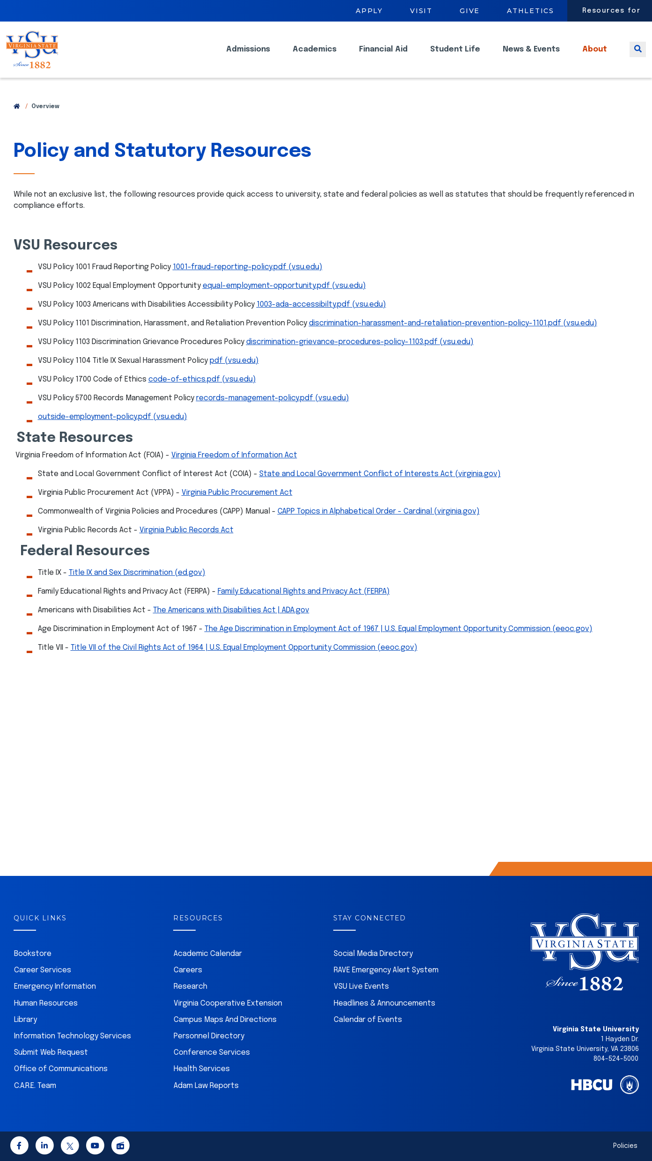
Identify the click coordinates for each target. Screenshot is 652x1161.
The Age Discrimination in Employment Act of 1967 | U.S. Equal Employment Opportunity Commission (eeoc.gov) (399, 629)
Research (190, 987)
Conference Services (212, 1053)
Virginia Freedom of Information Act (234, 455)
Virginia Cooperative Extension (228, 1003)
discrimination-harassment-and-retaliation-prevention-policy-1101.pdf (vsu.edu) (453, 323)
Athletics (530, 11)
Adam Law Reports (206, 1086)
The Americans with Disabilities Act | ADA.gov (231, 610)
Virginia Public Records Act (186, 530)
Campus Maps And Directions (225, 1020)
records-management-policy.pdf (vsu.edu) (272, 398)
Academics (315, 56)
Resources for (611, 10)
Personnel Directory (209, 1036)
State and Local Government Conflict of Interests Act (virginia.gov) (380, 474)
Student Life (455, 56)
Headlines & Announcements (384, 1003)
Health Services (202, 1069)
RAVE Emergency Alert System (386, 970)
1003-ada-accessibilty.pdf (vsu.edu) (321, 305)
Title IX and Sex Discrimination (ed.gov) (137, 573)
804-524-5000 (615, 1059)
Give (470, 11)
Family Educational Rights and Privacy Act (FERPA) (304, 591)
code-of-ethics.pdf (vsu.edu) (202, 379)
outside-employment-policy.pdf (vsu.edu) (112, 417)
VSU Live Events (361, 987)
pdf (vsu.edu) (234, 361)
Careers (188, 970)
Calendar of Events (368, 1020)
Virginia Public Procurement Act (237, 493)
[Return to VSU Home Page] (17, 107)
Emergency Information (55, 987)
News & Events (531, 56)
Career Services (42, 970)
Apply (369, 11)
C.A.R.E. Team (35, 1086)
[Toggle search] (638, 56)
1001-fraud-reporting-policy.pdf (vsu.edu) (247, 267)
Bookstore (32, 954)
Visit (421, 11)
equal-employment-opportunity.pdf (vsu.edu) (284, 286)
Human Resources (46, 1003)
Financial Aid (383, 56)
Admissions (248, 56)
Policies (625, 1146)
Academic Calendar (208, 954)
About (594, 56)
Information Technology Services (72, 1036)
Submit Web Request (51, 1053)
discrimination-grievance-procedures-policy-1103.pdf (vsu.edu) (360, 342)
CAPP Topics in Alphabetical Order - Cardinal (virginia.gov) (379, 511)
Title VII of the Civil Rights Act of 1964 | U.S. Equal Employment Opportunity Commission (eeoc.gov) (244, 648)
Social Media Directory (373, 954)
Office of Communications (61, 1069)
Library (25, 1020)
